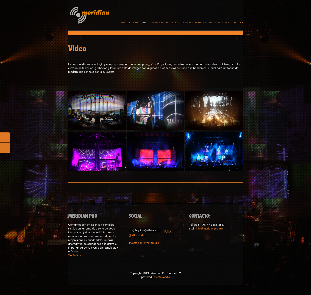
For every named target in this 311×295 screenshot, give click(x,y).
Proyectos (200, 22)
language (125, 22)
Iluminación (156, 22)
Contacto (237, 22)
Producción (172, 22)
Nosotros (223, 22)
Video (144, 22)
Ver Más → (75, 255)
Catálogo (187, 22)
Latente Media (161, 277)
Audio (136, 22)
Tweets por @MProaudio (144, 243)
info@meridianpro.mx (209, 228)
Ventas (212, 22)
